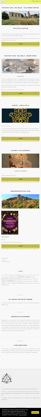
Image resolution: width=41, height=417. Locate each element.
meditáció (10, 281)
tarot (34, 283)
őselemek (8, 283)
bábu (26, 274)
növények (3, 283)
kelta (19, 279)
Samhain (13, 283)
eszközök (33, 277)
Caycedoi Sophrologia (4, 277)
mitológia (35, 281)
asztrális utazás (11, 275)
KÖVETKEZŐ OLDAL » (5, 261)
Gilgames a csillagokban (20, 150)
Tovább (20, 43)
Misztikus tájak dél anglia (27, 281)
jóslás (11, 279)
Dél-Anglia (11, 277)
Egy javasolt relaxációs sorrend (20, 299)
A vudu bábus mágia (20, 345)
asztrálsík (17, 275)
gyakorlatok (5, 279)
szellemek (26, 283)
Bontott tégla (29, 274)
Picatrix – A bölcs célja (20, 105)
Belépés (33, 1)
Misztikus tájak (18, 281)
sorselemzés (20, 283)
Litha (34, 279)
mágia (3, 281)
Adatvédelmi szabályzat (20, 407)
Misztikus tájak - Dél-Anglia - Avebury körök (20, 56)
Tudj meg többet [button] (23, 414)
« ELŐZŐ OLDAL (4, 258)
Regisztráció (38, 1)
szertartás (30, 283)
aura (20, 275)
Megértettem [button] (35, 412)
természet (37, 283)
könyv (32, 279)
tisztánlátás (3, 284)
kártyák (15, 279)
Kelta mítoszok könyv (25, 279)
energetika (28, 277)
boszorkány (34, 274)
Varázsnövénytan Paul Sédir (20, 191)
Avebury (23, 274)
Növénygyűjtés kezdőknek (20, 316)
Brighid (38, 274)
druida (16, 277)
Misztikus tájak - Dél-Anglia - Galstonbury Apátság (20, 8)
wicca (7, 285)
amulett (2, 274)
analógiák (6, 274)
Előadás (21, 277)
